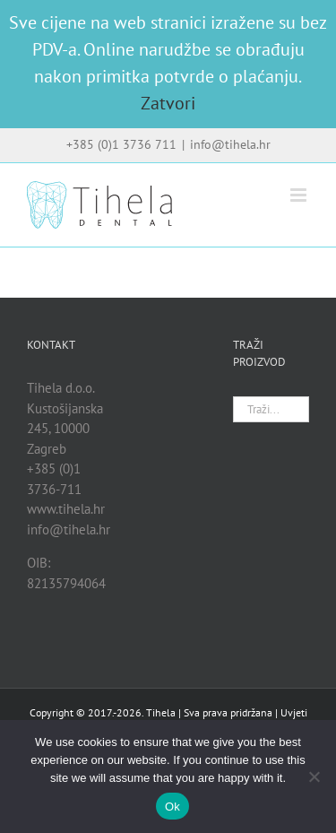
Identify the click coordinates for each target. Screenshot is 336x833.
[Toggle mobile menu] (299, 195)
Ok (172, 806)
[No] (314, 776)
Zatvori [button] (168, 103)
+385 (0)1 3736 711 (121, 144)
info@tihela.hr (230, 144)
